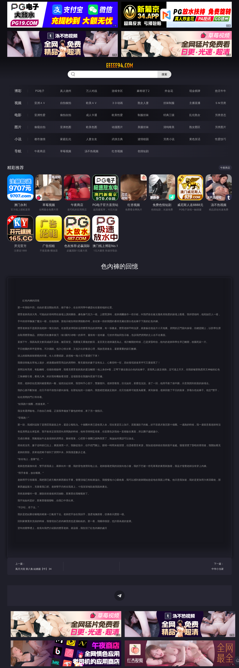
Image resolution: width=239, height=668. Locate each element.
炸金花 (169, 91)
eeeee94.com (119, 65)
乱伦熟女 (194, 115)
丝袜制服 (168, 103)
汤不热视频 (91, 151)
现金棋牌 (194, 91)
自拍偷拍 (65, 103)
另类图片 (220, 127)
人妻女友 (91, 139)
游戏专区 (117, 91)
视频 (18, 102)
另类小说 (168, 139)
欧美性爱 (117, 115)
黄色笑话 (194, 139)
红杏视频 (117, 151)
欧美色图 (91, 127)
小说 (18, 139)
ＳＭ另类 (220, 103)
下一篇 (201, 566)
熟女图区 (194, 127)
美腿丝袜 (143, 127)
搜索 (164, 74)
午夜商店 (39, 151)
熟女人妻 (143, 103)
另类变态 (220, 115)
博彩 (18, 90)
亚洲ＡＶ (39, 103)
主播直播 (194, 103)
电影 (18, 115)
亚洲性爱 (39, 115)
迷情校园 (143, 139)
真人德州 (65, 91)
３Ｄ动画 (117, 103)
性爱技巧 (220, 139)
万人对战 (91, 91)
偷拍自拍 (65, 115)
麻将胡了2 (143, 91)
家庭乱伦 (65, 139)
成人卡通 (91, 115)
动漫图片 (117, 127)
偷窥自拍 (39, 127)
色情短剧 (143, 151)
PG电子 (39, 91)
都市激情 (39, 139)
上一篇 (38, 566)
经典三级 (168, 115)
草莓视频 (65, 151)
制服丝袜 (143, 115)
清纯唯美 (168, 127)
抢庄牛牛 (220, 91)
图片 (18, 127)
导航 (18, 151)
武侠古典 (117, 139)
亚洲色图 (65, 127)
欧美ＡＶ (91, 103)
